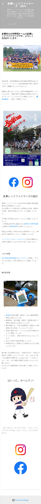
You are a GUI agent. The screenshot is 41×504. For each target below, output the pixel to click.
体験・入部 (12, 24)
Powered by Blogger (20, 500)
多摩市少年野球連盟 (31, 224)
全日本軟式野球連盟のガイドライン (14, 258)
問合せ (29, 24)
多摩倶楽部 (13, 226)
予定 (21, 24)
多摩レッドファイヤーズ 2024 (20, 5)
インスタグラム (19, 239)
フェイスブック (7, 239)
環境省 (8, 315)
